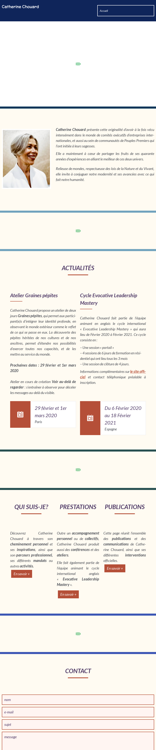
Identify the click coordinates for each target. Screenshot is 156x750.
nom (7, 681)
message (10, 719)
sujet (7, 706)
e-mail (8, 694)
